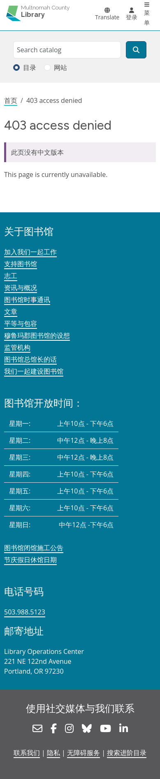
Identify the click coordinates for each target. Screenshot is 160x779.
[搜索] (136, 49)
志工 (10, 275)
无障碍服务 (83, 752)
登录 (131, 17)
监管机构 (17, 347)
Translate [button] (107, 17)
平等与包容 (20, 323)
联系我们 (27, 752)
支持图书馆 (20, 263)
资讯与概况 (20, 287)
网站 (60, 67)
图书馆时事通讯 (27, 299)
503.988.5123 (24, 611)
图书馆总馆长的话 (30, 359)
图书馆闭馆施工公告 (33, 547)
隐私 (53, 752)
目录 (29, 67)
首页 (10, 100)
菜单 (147, 17)
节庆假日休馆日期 (30, 559)
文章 (10, 311)
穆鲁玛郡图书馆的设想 (37, 335)
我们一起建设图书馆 (33, 371)
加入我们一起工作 (30, 251)
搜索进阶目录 (126, 752)
